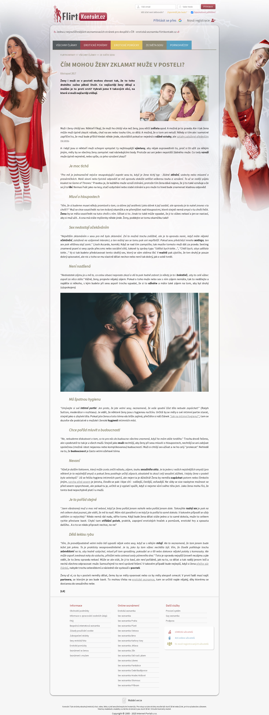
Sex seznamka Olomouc (129, 680)
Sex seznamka (124, 615)
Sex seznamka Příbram (128, 685)
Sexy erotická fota (78, 640)
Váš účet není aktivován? (152, 12)
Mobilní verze (135, 700)
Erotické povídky (95, 45)
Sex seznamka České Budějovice (132, 670)
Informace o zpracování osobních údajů (88, 615)
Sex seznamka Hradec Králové (131, 675)
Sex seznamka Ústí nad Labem (132, 655)
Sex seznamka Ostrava (128, 630)
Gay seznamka (172, 615)
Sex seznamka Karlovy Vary (130, 640)
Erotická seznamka (127, 610)
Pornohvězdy (179, 45)
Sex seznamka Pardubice (129, 665)
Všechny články (66, 45)
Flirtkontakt (67, 54)
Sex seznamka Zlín (126, 650)
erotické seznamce (143, 579)
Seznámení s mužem (79, 655)
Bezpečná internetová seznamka (85, 625)
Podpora (170, 620)
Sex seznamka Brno (127, 635)
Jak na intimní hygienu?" (185, 416)
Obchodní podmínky (79, 610)
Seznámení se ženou (79, 650)
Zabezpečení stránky (79, 635)
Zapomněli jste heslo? (177, 12)
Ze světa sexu (154, 45)
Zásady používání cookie (81, 630)
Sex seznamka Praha (127, 620)
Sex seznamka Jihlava (128, 645)
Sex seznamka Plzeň (127, 625)
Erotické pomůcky (126, 45)
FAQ (72, 620)
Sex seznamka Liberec (128, 660)
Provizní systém (173, 610)
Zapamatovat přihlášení (204, 12)
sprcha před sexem (79, 481)
